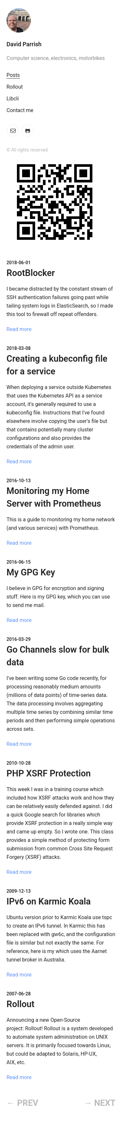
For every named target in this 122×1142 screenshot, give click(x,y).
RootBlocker (31, 273)
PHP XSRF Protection (49, 773)
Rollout (15, 87)
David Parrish (24, 44)
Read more (19, 329)
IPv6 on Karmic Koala (49, 901)
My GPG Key (31, 572)
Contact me (20, 110)
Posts (13, 75)
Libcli (13, 98)
